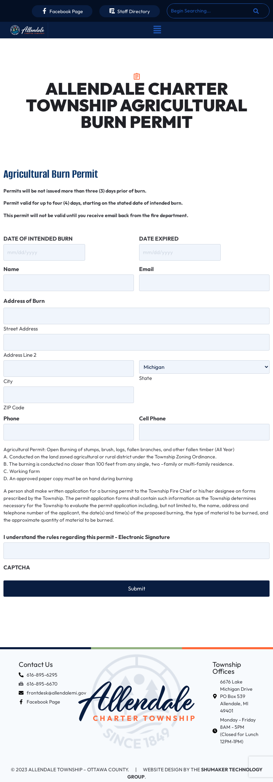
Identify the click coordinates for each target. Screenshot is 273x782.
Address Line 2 (19, 350)
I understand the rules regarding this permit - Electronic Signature (86, 528)
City (8, 375)
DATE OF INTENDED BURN (38, 238)
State (145, 373)
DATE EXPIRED (159, 238)
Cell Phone (152, 411)
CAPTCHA (16, 557)
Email (146, 268)
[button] (157, 29)
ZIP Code (13, 400)
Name (11, 268)
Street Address (20, 325)
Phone (11, 411)
